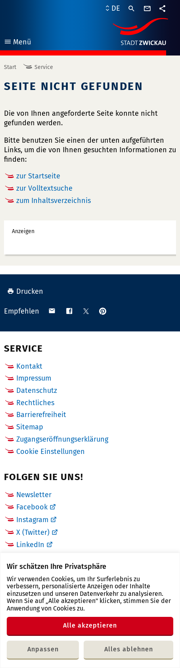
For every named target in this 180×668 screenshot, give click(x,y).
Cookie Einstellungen (50, 452)
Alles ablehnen (128, 649)
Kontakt (29, 366)
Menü (17, 43)
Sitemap (29, 427)
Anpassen (43, 649)
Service (43, 67)
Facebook (32, 507)
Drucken (25, 291)
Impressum (33, 378)
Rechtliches (35, 402)
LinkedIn (30, 544)
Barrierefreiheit (41, 414)
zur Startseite (38, 176)
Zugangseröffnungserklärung (62, 439)
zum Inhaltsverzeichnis (53, 200)
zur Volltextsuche (44, 188)
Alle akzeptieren (90, 625)
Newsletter (34, 494)
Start (10, 67)
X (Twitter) (33, 532)
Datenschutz (36, 390)
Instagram (32, 519)
